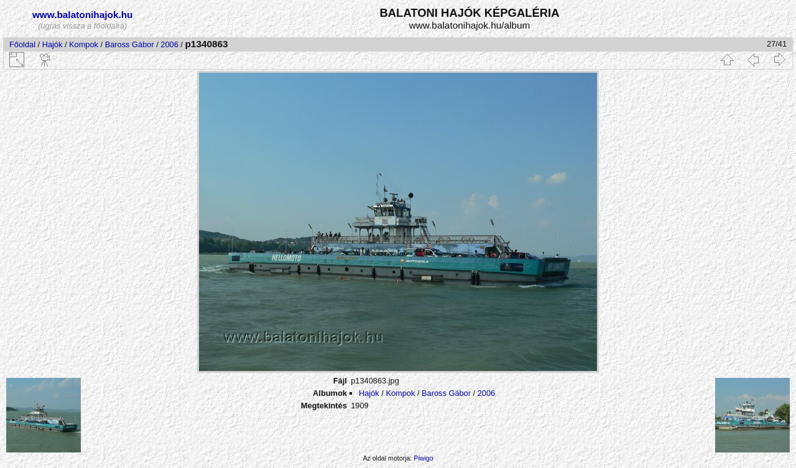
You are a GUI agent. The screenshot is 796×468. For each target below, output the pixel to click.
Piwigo (423, 458)
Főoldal (22, 44)
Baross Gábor (129, 44)
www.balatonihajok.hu (82, 14)
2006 (169, 44)
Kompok (83, 44)
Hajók (53, 44)
